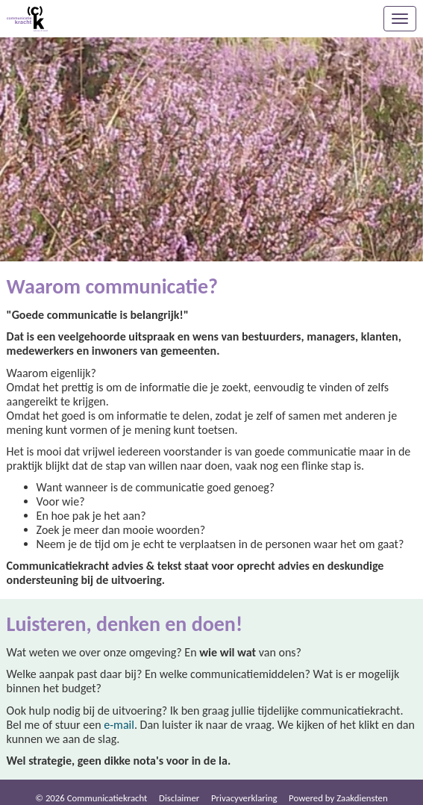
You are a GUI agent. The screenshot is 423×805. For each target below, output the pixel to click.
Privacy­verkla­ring (244, 798)
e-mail (119, 725)
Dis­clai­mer (179, 798)
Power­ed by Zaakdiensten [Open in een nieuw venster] (338, 798)
